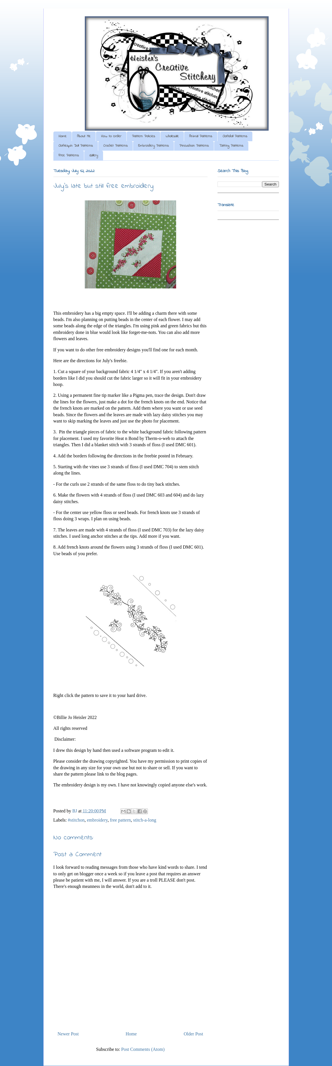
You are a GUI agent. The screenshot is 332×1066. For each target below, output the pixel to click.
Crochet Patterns (115, 145)
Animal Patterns (200, 136)
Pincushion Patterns (194, 145)
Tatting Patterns (231, 145)
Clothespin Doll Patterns (76, 145)
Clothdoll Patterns (235, 136)
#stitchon (76, 820)
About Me (83, 136)
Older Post (193, 1033)
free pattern (120, 820)
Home (63, 136)
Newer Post (68, 1033)
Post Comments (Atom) (142, 1049)
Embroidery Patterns (153, 145)
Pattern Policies (143, 136)
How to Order (111, 136)
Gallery (93, 155)
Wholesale (172, 136)
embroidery (97, 820)
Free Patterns (69, 155)
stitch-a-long (144, 820)
